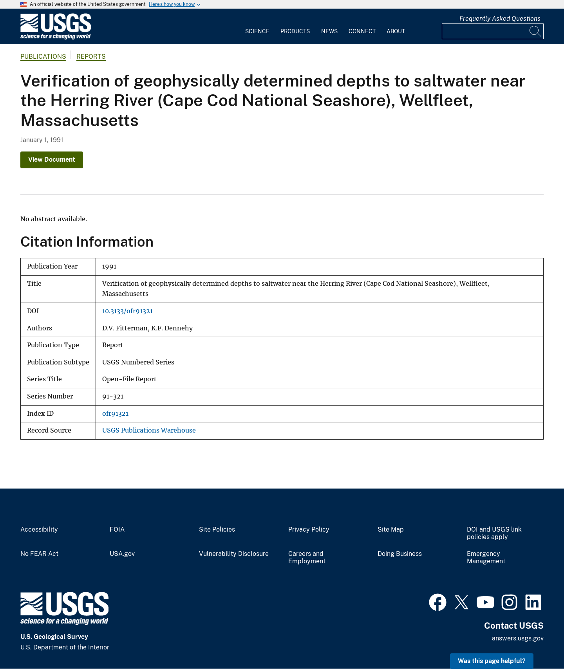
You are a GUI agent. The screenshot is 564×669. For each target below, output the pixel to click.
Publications (43, 56)
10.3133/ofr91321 (127, 311)
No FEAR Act (39, 553)
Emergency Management (486, 557)
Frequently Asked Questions (499, 18)
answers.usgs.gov (518, 638)
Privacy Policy (308, 529)
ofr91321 (115, 413)
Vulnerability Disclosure (234, 553)
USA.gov (122, 553)
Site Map (391, 529)
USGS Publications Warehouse (149, 430)
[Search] (536, 31)
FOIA (117, 529)
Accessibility (39, 529)
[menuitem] (257, 26)
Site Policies (217, 529)
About (396, 31)
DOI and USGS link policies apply (494, 533)
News (329, 31)
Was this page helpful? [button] (492, 661)
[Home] (55, 37)
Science (257, 31)
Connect (362, 31)
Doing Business (400, 553)
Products (295, 31)
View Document (51, 159)
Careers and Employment (306, 557)
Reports (91, 56)
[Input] (493, 31)
